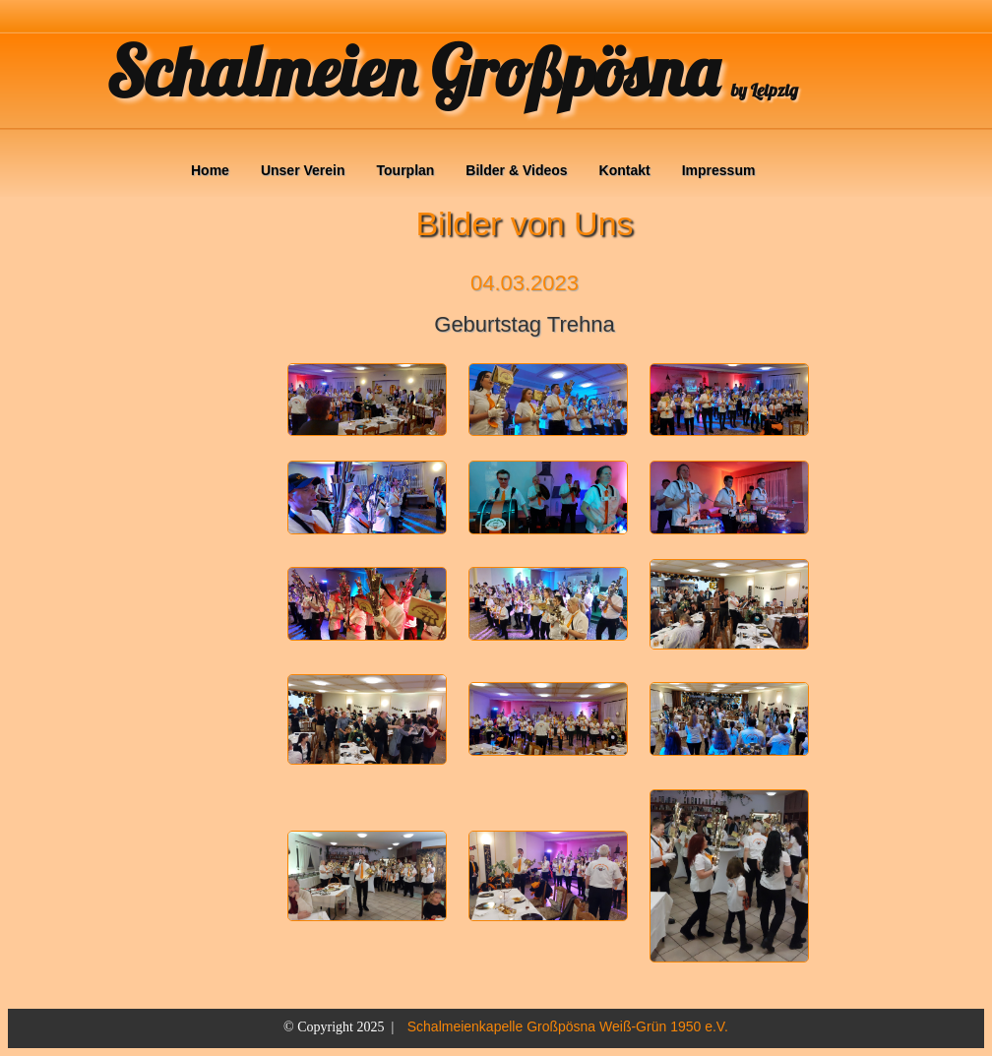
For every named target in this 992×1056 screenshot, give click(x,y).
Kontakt (625, 170)
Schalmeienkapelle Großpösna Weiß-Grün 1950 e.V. (567, 1026)
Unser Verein (303, 170)
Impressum (719, 170)
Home (210, 170)
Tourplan (406, 170)
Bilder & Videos (516, 170)
